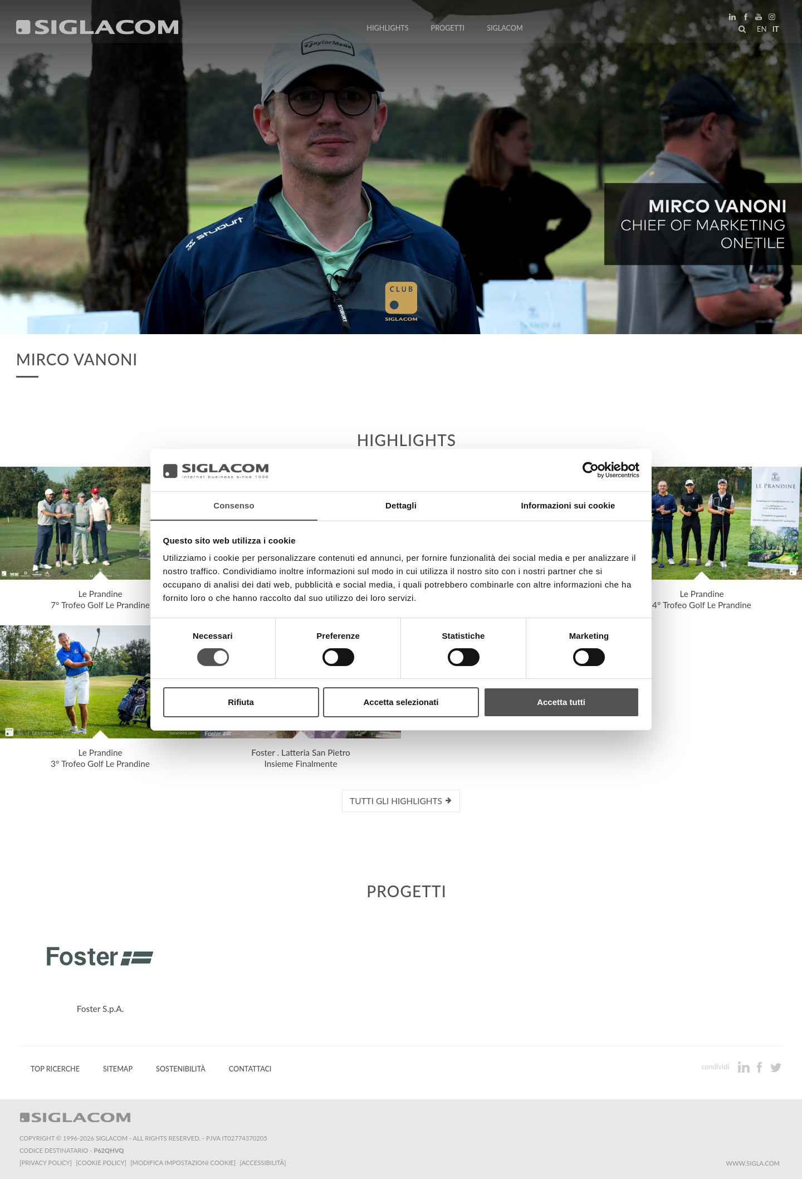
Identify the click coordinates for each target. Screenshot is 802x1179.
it (774, 30)
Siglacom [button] (508, 29)
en (761, 30)
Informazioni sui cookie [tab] (568, 505)
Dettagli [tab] (401, 505)
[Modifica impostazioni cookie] (184, 1162)
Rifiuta (241, 702)
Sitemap (118, 1069)
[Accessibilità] (264, 1162)
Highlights (387, 29)
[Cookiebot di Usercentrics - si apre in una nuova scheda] (590, 469)
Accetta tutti (561, 702)
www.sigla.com (753, 1163)
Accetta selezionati (400, 702)
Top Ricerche (55, 1069)
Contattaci (250, 1069)
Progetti (448, 29)
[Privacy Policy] (45, 1162)
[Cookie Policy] (101, 1162)
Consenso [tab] (233, 505)
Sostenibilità (181, 1069)
